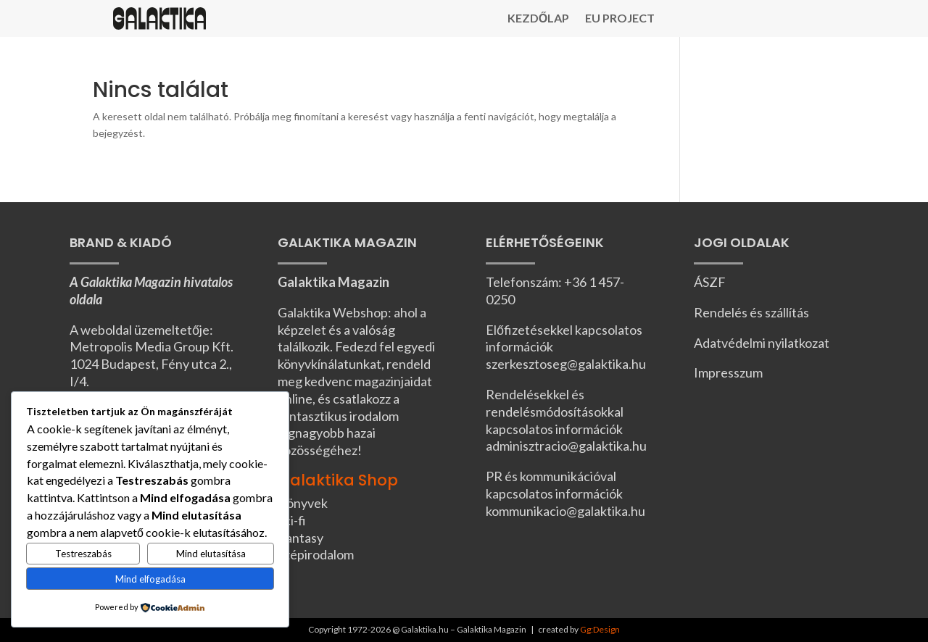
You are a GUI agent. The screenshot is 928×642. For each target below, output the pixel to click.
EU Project (620, 19)
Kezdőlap (538, 19)
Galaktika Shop (338, 480)
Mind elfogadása (150, 579)
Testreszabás (83, 553)
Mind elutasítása (211, 553)
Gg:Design (600, 629)
